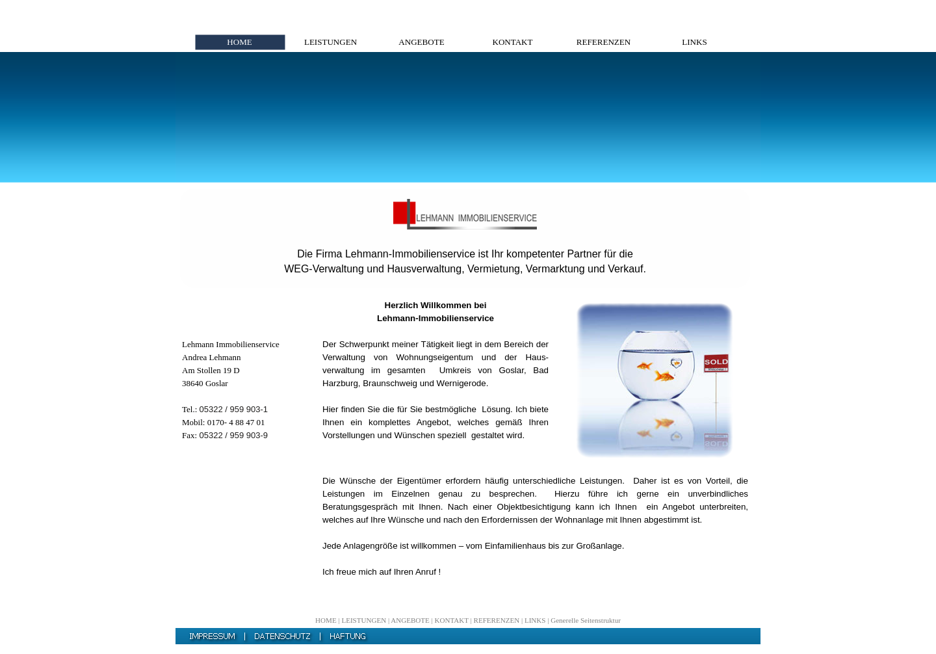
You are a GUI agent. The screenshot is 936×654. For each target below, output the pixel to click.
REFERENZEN (497, 620)
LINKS (535, 620)
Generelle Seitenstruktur (586, 620)
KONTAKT (452, 620)
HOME (326, 620)
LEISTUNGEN (363, 620)
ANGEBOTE (410, 620)
